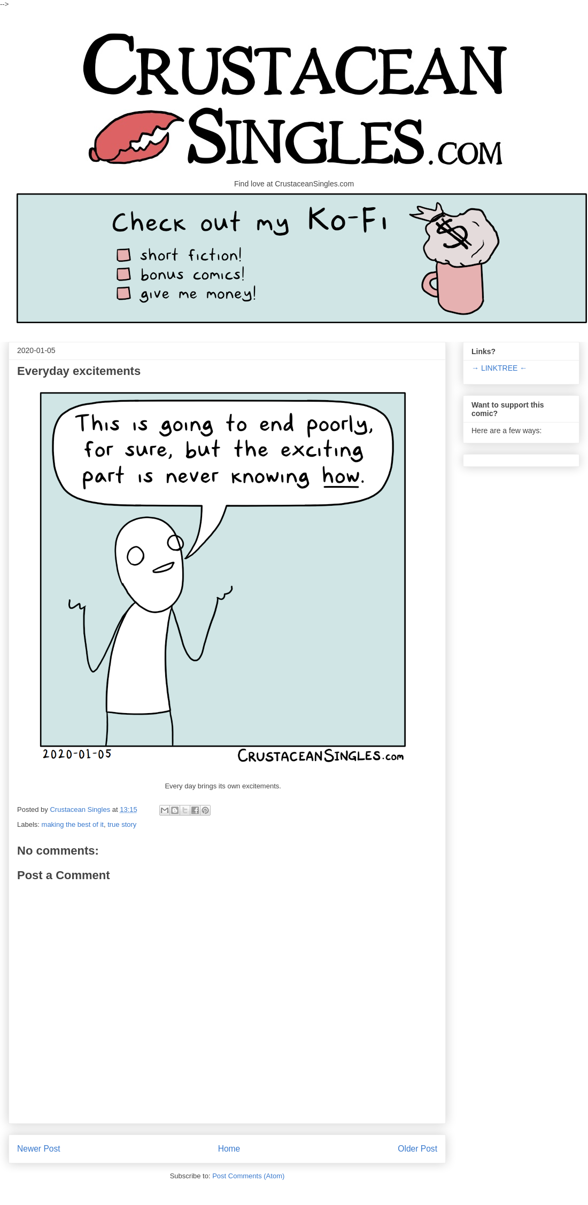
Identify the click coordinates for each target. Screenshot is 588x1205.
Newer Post (38, 1148)
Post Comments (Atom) (248, 1176)
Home (229, 1148)
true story (121, 824)
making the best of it (73, 824)
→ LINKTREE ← (499, 368)
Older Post (417, 1148)
